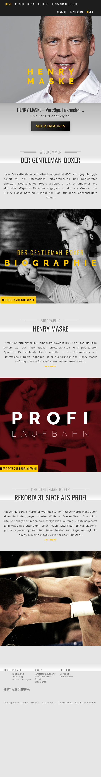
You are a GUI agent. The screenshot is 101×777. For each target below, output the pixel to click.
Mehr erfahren (50, 126)
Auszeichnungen (21, 679)
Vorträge (64, 674)
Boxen (31, 4)
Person (19, 4)
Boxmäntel (41, 682)
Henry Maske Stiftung (65, 4)
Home (8, 4)
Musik (38, 679)
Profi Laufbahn (43, 676)
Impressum (76, 12)
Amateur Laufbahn (45, 674)
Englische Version (85, 702)
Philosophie (66, 676)
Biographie (18, 674)
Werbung (17, 676)
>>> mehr (50, 366)
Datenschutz (65, 702)
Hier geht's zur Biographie (18, 300)
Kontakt (61, 12)
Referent (43, 4)
